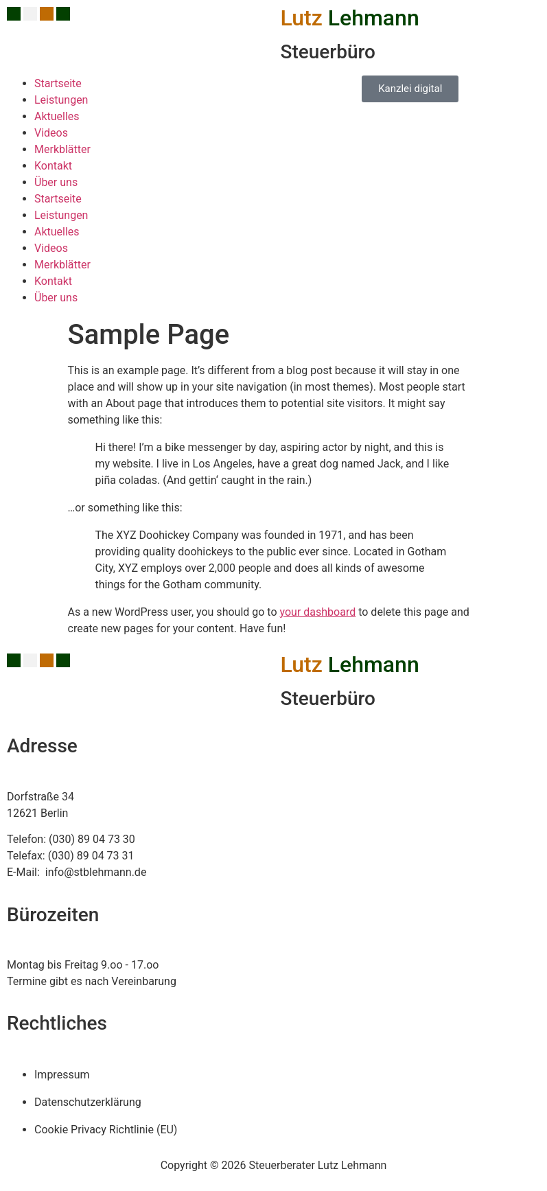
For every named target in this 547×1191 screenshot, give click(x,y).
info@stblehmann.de (95, 872)
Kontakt (53, 165)
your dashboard (318, 611)
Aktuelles (57, 116)
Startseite (58, 83)
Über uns (56, 182)
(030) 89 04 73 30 (92, 839)
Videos (51, 132)
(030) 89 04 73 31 (91, 855)
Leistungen (61, 99)
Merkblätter (62, 149)
